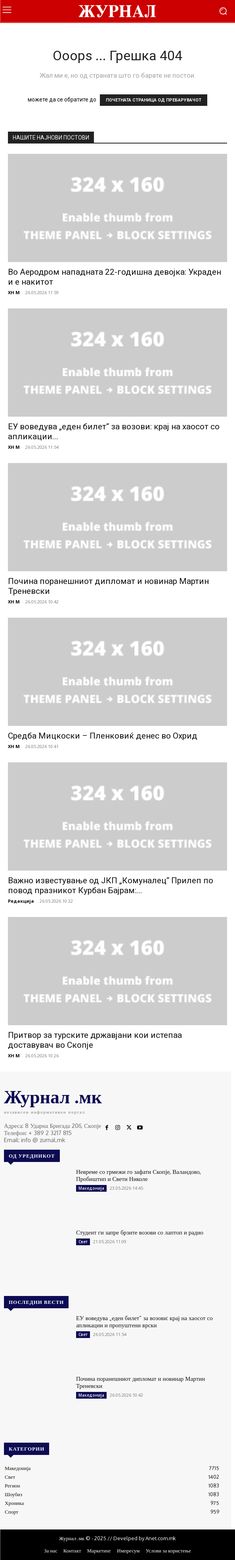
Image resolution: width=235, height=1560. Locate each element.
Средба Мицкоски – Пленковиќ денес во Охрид (102, 736)
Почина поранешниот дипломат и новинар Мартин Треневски (140, 1382)
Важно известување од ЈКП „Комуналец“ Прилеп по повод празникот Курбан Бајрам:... (110, 885)
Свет (83, 1241)
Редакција (21, 901)
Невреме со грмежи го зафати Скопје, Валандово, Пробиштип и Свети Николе (138, 1175)
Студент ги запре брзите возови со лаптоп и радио (139, 1232)
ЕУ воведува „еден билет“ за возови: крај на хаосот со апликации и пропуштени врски (144, 1321)
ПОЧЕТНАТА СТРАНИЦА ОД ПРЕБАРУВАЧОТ (153, 100)
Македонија (91, 1188)
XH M (14, 292)
